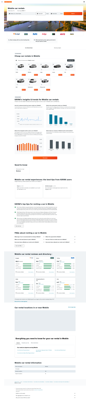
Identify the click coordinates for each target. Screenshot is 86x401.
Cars (21, 381)
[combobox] (11, 10)
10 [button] (26, 30)
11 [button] (29, 30)
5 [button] (32, 27)
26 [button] (32, 36)
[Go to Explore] (2, 14)
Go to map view (71, 307)
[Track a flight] (2, 16)
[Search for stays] (2, 8)
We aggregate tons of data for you (46, 395)
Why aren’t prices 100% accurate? (46, 397)
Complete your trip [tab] (25, 342)
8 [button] (50, 27)
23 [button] (23, 36)
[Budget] (31, 258)
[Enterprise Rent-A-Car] (49, 280)
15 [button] (41, 30)
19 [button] (32, 33)
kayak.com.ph (17, 381)
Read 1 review (41, 261)
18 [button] (29, 33)
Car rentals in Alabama (49, 381)
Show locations (30, 293)
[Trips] (2, 22)
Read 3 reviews (61, 261)
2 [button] (53, 24)
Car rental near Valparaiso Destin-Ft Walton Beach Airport (44, 351)
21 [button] (38, 33)
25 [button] (29, 36)
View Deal (23, 74)
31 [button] (26, 39)
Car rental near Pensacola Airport (23, 350)
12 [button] (32, 30)
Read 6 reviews (20, 282)
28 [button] (38, 36)
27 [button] (35, 36)
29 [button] (41, 36)
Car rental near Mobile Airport (60, 350)
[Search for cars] (2, 10)
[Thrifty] (73, 258)
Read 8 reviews (62, 282)
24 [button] (26, 36)
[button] (2, 2)
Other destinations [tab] (34, 342)
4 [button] (29, 27)
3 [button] (26, 27)
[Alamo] (52, 258)
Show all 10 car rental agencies (21, 301)
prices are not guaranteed (38, 389)
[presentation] (41, 181)
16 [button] (23, 33)
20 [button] (35, 33)
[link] (45, 157)
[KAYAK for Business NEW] (2, 19)
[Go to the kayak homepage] (8, 2)
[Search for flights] (2, 5)
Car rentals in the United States (39, 381)
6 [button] (35, 27)
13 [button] (35, 30)
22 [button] (41, 33)
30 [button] (23, 39)
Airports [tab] (18, 342)
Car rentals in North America (27, 381)
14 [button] (38, 30)
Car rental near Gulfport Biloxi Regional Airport (25, 353)
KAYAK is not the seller (46, 393)
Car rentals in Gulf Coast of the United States (61, 381)
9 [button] (53, 27)
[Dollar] (31, 279)
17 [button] (26, 33)
